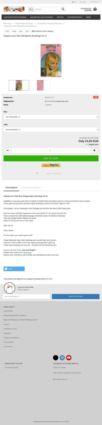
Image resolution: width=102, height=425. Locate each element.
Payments (7, 333)
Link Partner (8, 347)
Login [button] (83, 2)
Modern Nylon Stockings (41, 17)
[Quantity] (51, 150)
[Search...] (31, 9)
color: (6, 125)
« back (13, 31)
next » (21, 31)
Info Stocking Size (11, 368)
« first (7, 31)
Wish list (94, 2)
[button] (74, 2)
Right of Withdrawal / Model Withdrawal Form (20, 320)
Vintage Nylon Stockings (15, 17)
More (88, 17)
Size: (5, 112)
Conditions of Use (10, 329)
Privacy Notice (9, 342)
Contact (6, 324)
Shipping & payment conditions (15, 315)
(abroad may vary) (62, 101)
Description (11, 187)
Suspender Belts (75, 17)
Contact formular (59, 368)
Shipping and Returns (11, 338)
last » (28, 31)
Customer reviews (30, 187)
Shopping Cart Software (42, 421)
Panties (60, 17)
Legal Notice (8, 311)
